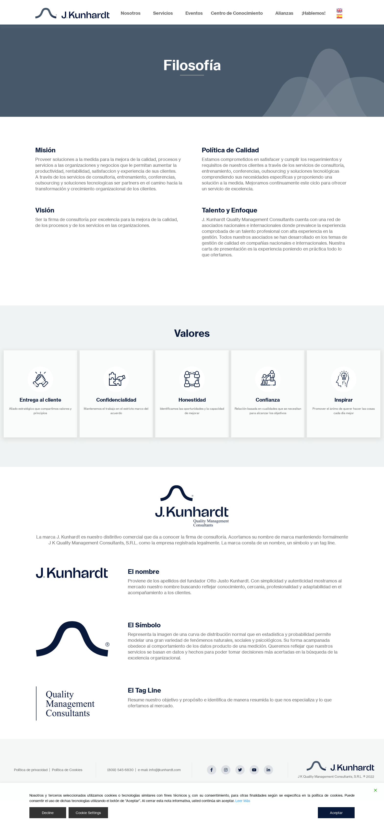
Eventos (194, 13)
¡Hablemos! (313, 13)
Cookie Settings (88, 813)
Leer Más (242, 801)
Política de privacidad (31, 770)
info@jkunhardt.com (165, 770)
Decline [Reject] (48, 813)
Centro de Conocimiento (237, 13)
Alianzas (284, 13)
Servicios (163, 13)
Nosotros (131, 13)
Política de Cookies (67, 770)
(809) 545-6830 (120, 770)
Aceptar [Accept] (336, 813)
